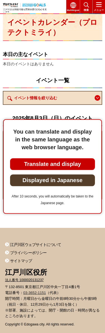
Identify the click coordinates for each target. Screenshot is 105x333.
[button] (97, 98)
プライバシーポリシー (28, 252)
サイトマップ (21, 261)
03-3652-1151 (34, 293)
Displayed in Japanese (52, 180)
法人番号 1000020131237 (24, 280)
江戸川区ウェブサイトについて (35, 244)
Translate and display (52, 164)
